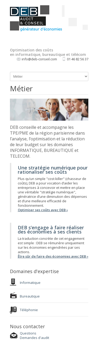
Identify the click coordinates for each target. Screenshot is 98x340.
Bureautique (30, 296)
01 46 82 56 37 (77, 59)
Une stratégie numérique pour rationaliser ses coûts (53, 169)
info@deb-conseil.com (39, 59)
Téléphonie (29, 309)
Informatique (30, 282)
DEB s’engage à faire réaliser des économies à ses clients (51, 229)
